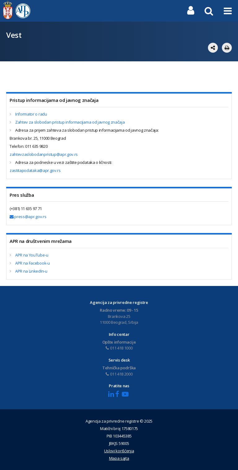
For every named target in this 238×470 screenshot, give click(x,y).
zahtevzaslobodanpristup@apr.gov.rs (44, 154)
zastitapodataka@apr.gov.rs (35, 170)
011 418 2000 (119, 374)
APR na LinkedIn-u (31, 271)
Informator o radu (31, 114)
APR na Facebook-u (32, 263)
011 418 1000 (119, 348)
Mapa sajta (119, 458)
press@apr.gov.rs (28, 216)
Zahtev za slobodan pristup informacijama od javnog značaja (70, 122)
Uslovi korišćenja (119, 451)
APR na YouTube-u (31, 255)
